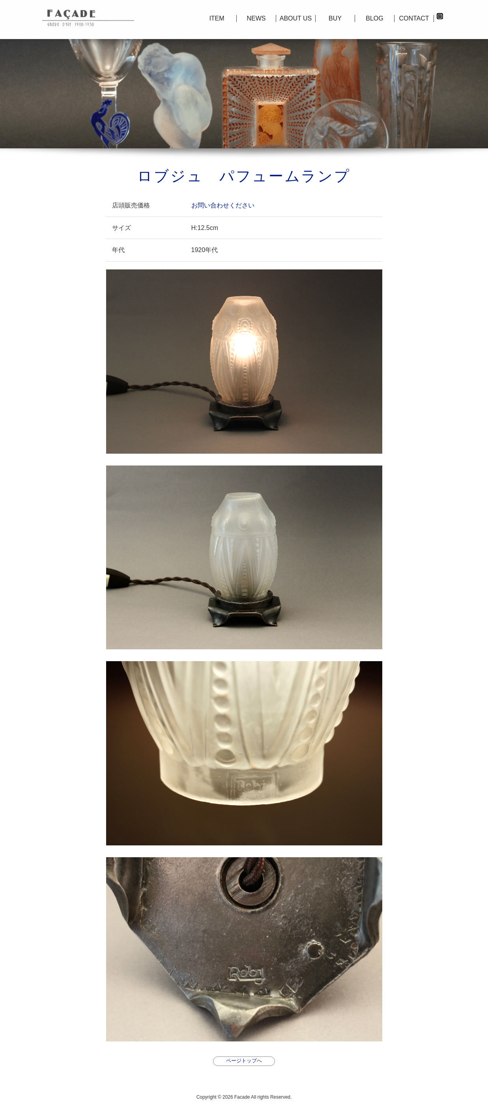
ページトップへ (244, 1061)
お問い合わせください (222, 205)
